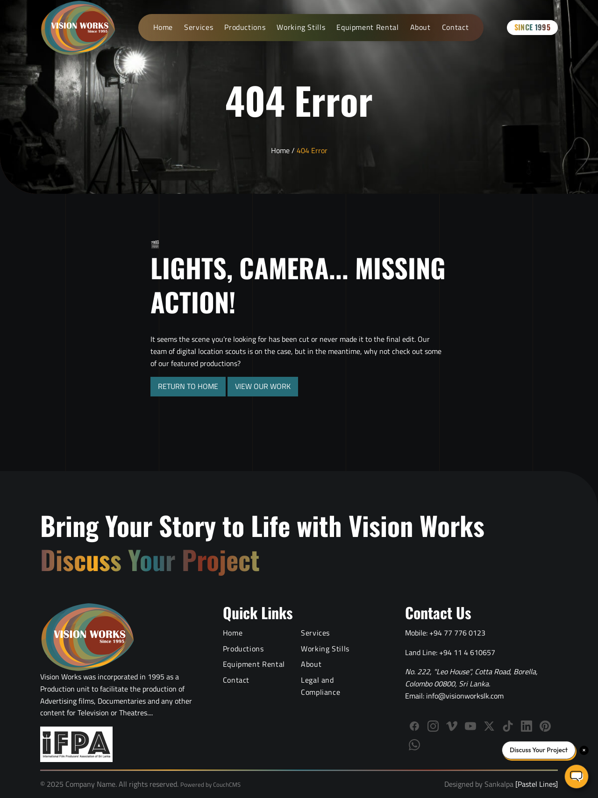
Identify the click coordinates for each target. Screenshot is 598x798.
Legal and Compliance (320, 686)
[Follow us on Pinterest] (545, 726)
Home (280, 150)
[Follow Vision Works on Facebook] (414, 726)
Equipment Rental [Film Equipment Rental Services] (367, 27)
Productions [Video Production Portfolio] (244, 27)
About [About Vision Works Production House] (420, 27)
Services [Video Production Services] (198, 27)
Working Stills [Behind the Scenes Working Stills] (301, 27)
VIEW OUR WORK (263, 386)
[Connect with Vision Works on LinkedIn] (526, 726)
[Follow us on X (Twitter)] (489, 726)
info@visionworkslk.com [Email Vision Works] (465, 695)
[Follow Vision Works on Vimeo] (451, 726)
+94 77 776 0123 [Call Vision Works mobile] (457, 632)
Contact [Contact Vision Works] (455, 27)
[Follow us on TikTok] (507, 726)
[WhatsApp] (414, 744)
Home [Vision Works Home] (163, 27)
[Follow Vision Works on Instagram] (433, 726)
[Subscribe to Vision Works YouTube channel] (470, 726)
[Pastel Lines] (535, 784)
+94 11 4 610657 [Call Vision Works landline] (467, 652)
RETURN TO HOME (188, 386)
